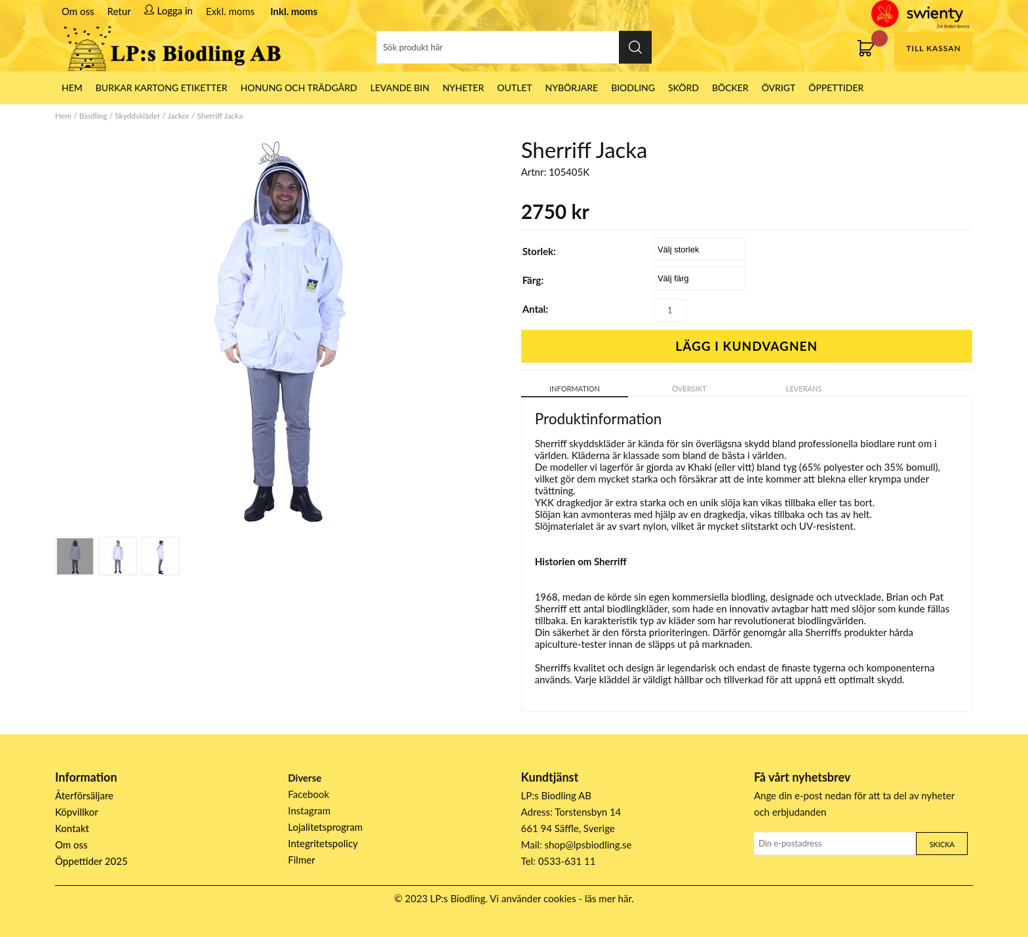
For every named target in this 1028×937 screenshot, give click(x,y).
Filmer (301, 860)
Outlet (514, 87)
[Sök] (514, 47)
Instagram (309, 810)
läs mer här (608, 898)
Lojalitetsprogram (325, 827)
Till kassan (933, 48)
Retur (119, 11)
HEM (72, 87)
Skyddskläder (137, 116)
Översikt (689, 388)
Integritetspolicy (323, 843)
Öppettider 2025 (91, 861)
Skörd (683, 87)
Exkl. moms (230, 11)
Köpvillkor (76, 812)
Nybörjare (572, 87)
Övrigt (779, 87)
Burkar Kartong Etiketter (161, 87)
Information (574, 388)
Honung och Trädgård (299, 87)
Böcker (730, 87)
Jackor (178, 116)
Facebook (308, 794)
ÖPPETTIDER (835, 87)
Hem (63, 116)
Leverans (804, 388)
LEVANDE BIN (399, 87)
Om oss (78, 11)
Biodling (633, 87)
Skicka (942, 844)
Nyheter (463, 87)
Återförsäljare (84, 795)
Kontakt (72, 828)
